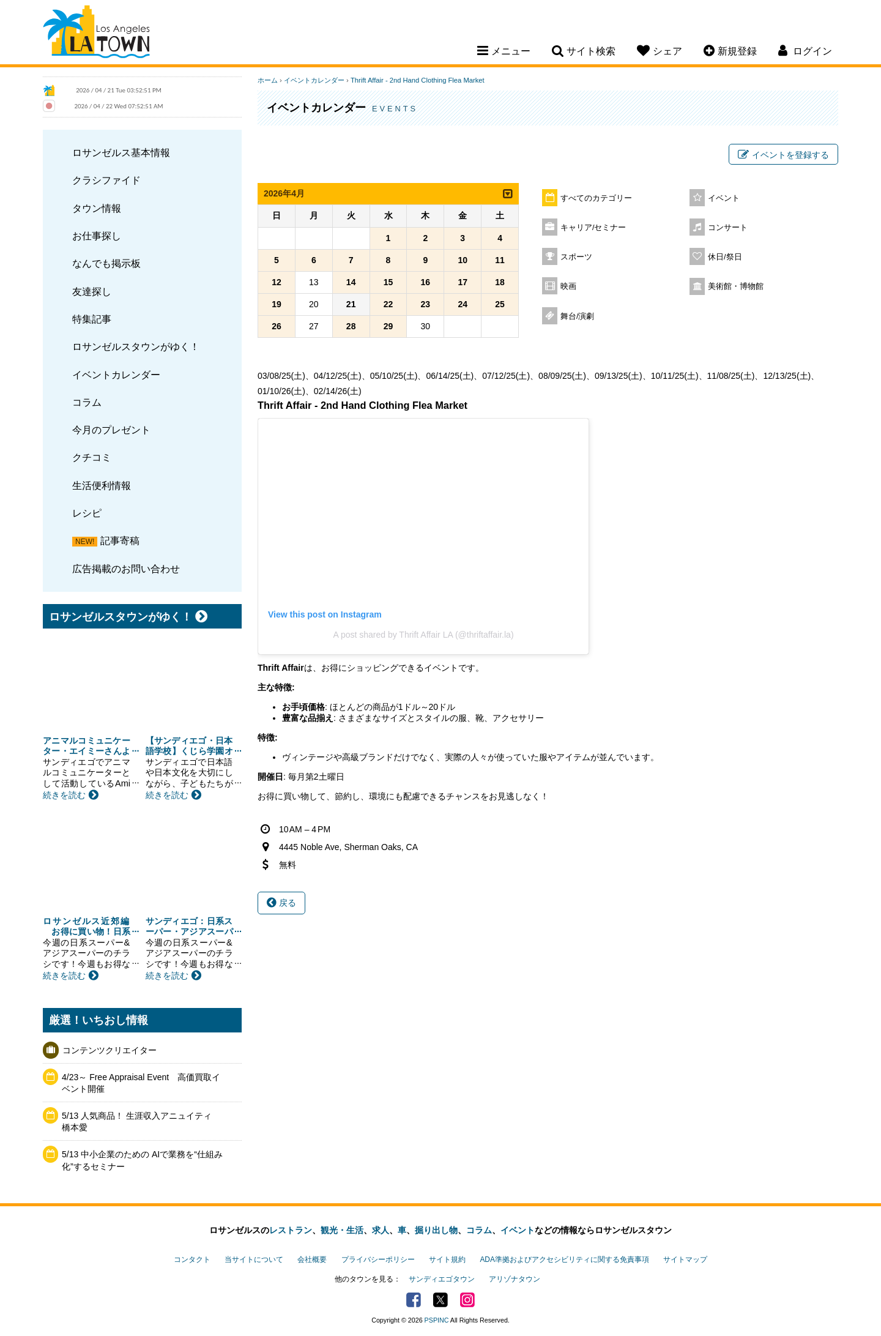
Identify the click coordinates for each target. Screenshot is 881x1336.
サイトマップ (685, 1259)
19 (276, 304)
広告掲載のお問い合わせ (126, 568)
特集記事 (91, 318)
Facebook (413, 1300)
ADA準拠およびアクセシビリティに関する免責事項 (564, 1259)
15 (388, 282)
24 (462, 304)
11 (500, 260)
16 (426, 282)
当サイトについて (254, 1259)
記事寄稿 (119, 540)
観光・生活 (342, 1230)
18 (500, 282)
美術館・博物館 (736, 286)
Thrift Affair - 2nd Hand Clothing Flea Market (418, 80)
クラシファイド (106, 179)
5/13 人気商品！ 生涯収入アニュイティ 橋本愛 (141, 1122)
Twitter (440, 1300)
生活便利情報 (101, 485)
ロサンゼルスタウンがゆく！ (135, 346)
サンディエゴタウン (442, 1279)
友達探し (91, 291)
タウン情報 (96, 208)
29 (388, 326)
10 (462, 260)
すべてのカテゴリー (596, 198)
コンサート (728, 227)
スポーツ (576, 257)
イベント (724, 198)
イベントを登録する (783, 154)
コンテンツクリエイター (109, 1050)
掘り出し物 (436, 1230)
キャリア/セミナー (593, 227)
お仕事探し (96, 235)
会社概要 (312, 1259)
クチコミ (91, 457)
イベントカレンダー (116, 374)
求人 (380, 1230)
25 (500, 304)
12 (276, 282)
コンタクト (192, 1259)
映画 (568, 286)
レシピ (87, 512)
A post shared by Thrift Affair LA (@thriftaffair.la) (423, 635)
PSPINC (437, 1320)
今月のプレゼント (111, 429)
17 (462, 282)
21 (351, 304)
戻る (281, 902)
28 (351, 326)
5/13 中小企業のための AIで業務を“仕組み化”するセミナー (142, 1160)
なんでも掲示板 (106, 263)
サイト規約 (447, 1259)
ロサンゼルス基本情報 (121, 152)
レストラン (290, 1230)
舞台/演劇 (577, 316)
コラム (87, 402)
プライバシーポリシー (378, 1259)
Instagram (467, 1300)
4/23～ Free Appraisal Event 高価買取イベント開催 (141, 1083)
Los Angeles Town (96, 33)
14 (351, 282)
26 (276, 326)
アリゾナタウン (514, 1279)
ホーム (268, 80)
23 (426, 304)
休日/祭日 (725, 257)
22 (388, 304)
